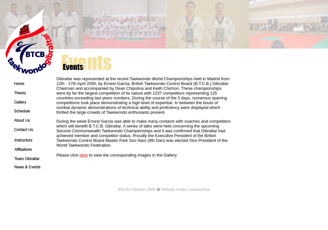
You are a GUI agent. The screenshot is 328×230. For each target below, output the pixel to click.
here (83, 155)
